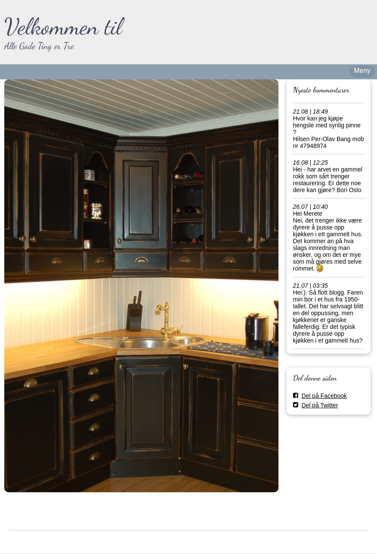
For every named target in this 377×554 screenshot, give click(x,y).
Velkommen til (63, 26)
